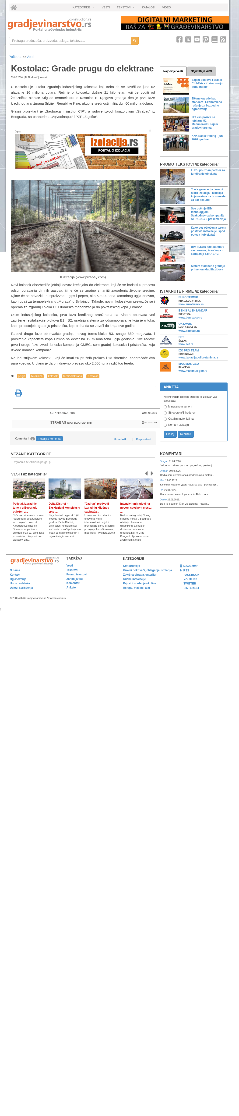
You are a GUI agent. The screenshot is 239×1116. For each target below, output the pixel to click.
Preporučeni (143, 439)
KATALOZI (148, 7)
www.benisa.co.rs (190, 317)
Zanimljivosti (75, 579)
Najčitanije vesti (201, 71)
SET (181, 337)
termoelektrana (72, 376)
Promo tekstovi (77, 574)
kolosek (53, 376)
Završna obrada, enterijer (139, 574)
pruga (21, 376)
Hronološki (120, 439)
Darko (164, 499)
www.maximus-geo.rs (193, 370)
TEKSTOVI (126, 8)
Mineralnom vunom (180, 406)
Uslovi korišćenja (21, 587)
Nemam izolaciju (178, 424)
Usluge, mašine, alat (136, 587)
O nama (15, 570)
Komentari (171, 454)
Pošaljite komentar (50, 438)
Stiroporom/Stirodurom (182, 412)
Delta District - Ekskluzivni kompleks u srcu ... (64, 507)
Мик (162, 480)
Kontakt (15, 574)
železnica (36, 376)
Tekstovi (72, 570)
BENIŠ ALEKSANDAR (193, 310)
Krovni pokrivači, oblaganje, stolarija (147, 570)
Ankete (71, 587)
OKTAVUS (185, 324)
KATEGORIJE (84, 8)
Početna (15, 57)
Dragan (164, 461)
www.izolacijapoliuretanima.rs (198, 357)
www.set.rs (186, 344)
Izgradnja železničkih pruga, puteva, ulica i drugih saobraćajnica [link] (35, 462)
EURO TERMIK (188, 297)
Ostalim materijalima (181, 418)
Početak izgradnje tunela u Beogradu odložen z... (25, 507)
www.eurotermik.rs (191, 304)
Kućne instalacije (134, 579)
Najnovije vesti (173, 71)
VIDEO (166, 7)
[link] (61, 24)
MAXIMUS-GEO (189, 363)
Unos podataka (20, 583)
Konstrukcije (131, 565)
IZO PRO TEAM (189, 350)
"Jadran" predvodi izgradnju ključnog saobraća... (96, 507)
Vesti (30, 57)
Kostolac (93, 376)
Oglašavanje (18, 579)
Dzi (162, 490)
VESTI (106, 7)
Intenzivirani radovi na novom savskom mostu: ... (136, 507)
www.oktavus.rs (189, 331)
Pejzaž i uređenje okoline (139, 583)
